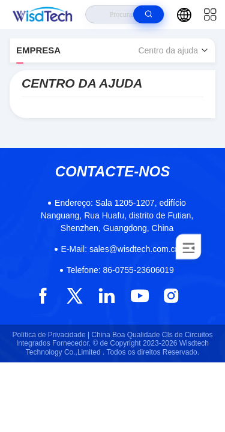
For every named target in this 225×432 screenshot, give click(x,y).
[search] (148, 14)
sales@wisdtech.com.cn (120, 249)
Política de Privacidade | (51, 335)
